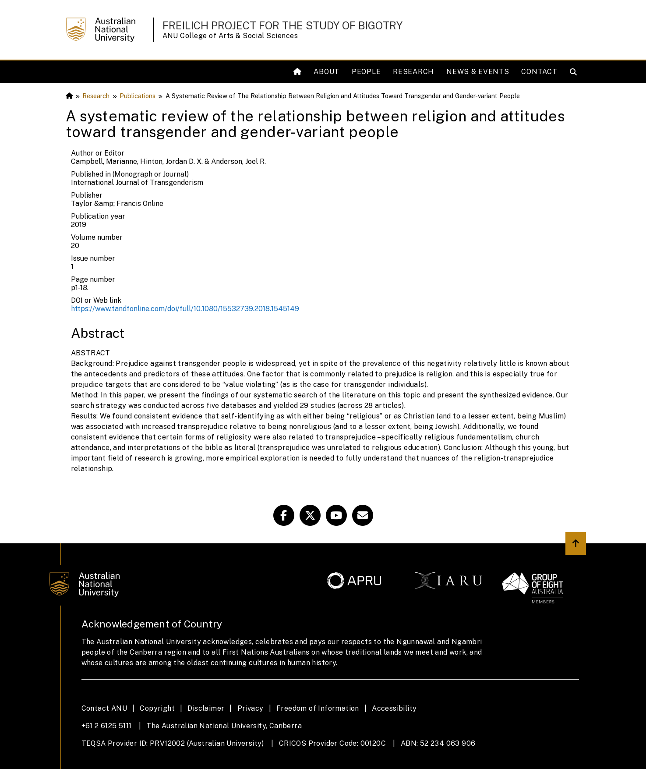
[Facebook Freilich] (284, 515)
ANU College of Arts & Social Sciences (230, 36)
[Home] (298, 71)
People (366, 71)
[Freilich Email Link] (362, 515)
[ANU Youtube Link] (336, 515)
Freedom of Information (317, 708)
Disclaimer (205, 708)
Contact (539, 71)
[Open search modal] (575, 71)
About (326, 71)
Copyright (157, 708)
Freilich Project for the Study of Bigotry (282, 25)
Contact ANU (104, 708)
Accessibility (394, 708)
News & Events (477, 71)
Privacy (250, 708)
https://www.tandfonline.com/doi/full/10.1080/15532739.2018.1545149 (185, 309)
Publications (137, 95)
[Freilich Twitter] (310, 515)
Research (413, 71)
